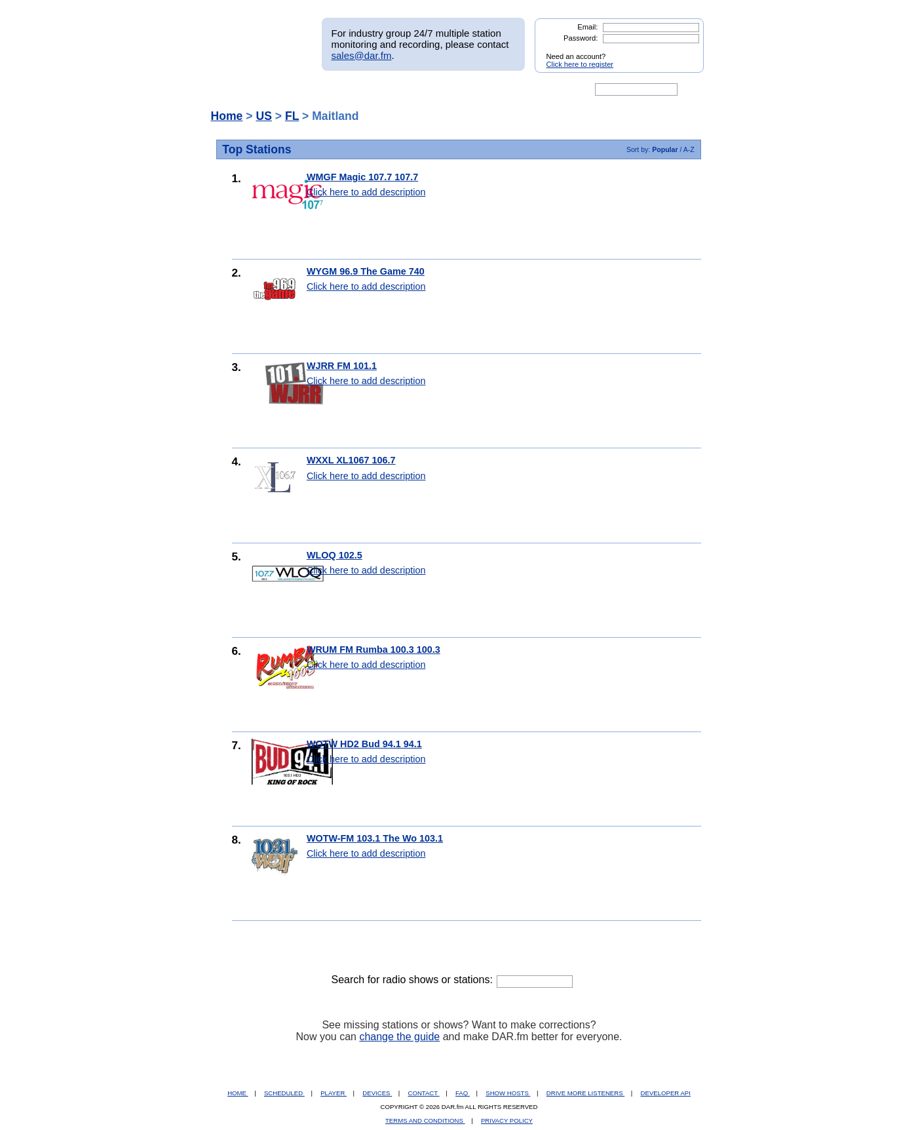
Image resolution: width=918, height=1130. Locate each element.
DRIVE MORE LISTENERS (585, 1093)
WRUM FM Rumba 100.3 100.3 (373, 649)
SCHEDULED (284, 1093)
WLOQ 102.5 (334, 555)
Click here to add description (366, 192)
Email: (587, 27)
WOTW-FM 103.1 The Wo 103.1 (375, 838)
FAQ (462, 1093)
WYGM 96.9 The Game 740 (366, 271)
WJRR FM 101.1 (342, 365)
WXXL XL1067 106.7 (351, 460)
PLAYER (333, 1093)
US (263, 116)
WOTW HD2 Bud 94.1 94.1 (364, 744)
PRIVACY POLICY (507, 1120)
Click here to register (580, 64)
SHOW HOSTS (508, 1093)
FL (292, 116)
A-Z (689, 149)
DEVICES (377, 1093)
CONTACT (424, 1093)
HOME (237, 1093)
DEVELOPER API (666, 1093)
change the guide (399, 1036)
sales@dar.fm (362, 55)
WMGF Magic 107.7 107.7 (362, 177)
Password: (581, 38)
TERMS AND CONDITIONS (425, 1120)
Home (227, 116)
